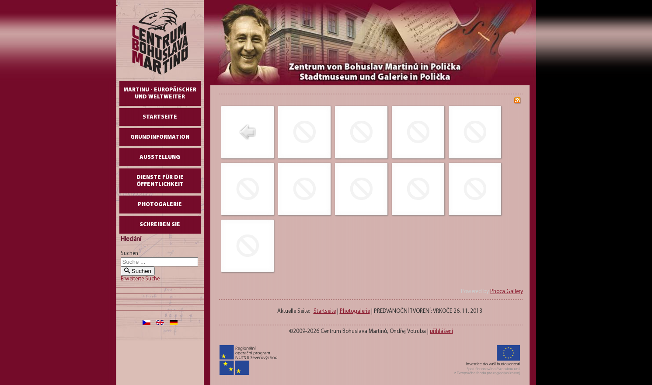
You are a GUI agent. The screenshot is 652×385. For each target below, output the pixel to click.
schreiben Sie (159, 225)
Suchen (129, 253)
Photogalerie (160, 204)
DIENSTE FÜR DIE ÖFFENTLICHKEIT (160, 181)
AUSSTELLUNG (159, 157)
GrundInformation (159, 137)
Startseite (160, 117)
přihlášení (441, 331)
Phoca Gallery (506, 291)
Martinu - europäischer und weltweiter (159, 93)
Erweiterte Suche (140, 279)
